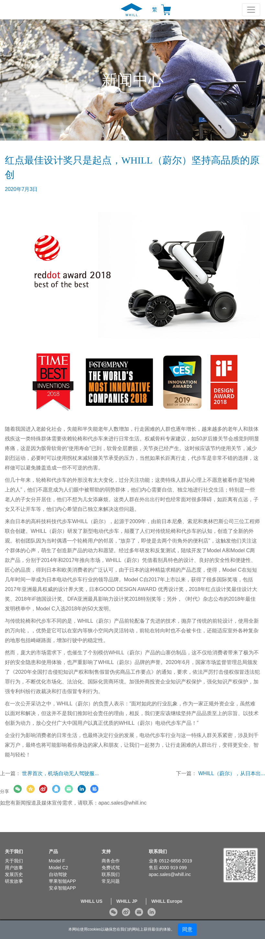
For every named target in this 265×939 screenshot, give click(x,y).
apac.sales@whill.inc (122, 803)
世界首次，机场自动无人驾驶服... (60, 773)
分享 (4, 791)
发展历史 (14, 874)
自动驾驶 (58, 874)
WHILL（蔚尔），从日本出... (231, 773)
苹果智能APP (62, 881)
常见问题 (111, 881)
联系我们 (111, 874)
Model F (57, 860)
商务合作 (111, 860)
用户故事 (14, 867)
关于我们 (14, 851)
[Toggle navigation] (251, 9)
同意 (187, 929)
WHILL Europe (166, 901)
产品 (53, 851)
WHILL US (91, 901)
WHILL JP (127, 901)
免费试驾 (111, 867)
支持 (106, 851)
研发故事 (14, 881)
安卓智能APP (62, 888)
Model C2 (58, 867)
